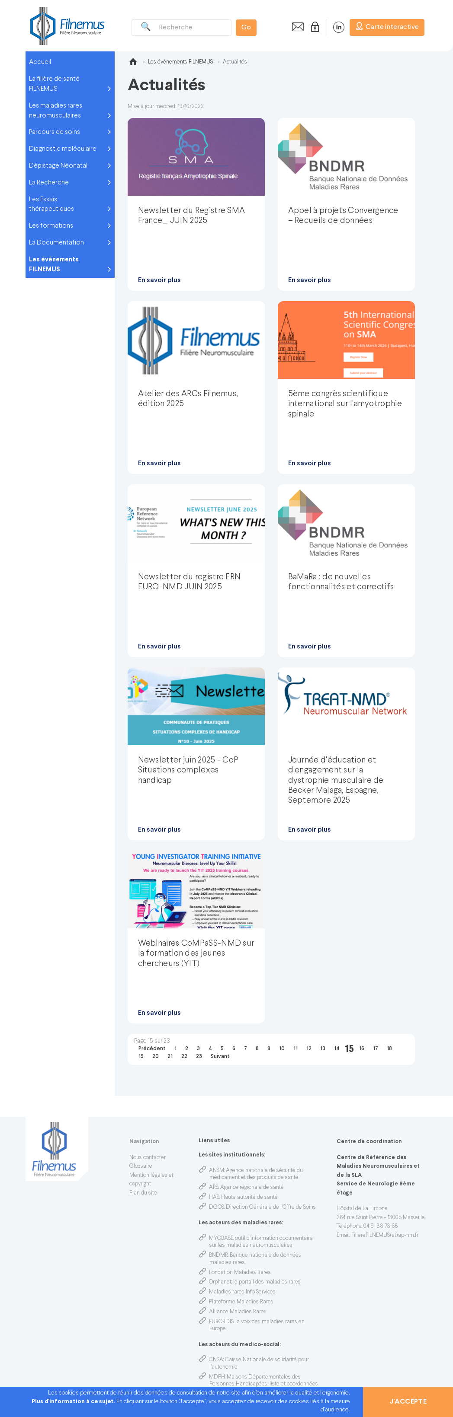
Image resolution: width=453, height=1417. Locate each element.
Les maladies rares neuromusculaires (55, 111)
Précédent (152, 1049)
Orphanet (220, 1282)
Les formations (51, 226)
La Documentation (56, 243)
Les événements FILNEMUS (54, 265)
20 (155, 1056)
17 (375, 1049)
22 (184, 1056)
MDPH (217, 1377)
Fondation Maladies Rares (240, 1272)
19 (141, 1056)
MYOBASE (221, 1238)
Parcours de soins (54, 132)
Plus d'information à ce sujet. (74, 1401)
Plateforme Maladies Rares (241, 1302)
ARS (213, 1187)
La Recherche (49, 183)
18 (389, 1049)
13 (322, 1049)
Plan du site (143, 1193)
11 (295, 1049)
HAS (214, 1197)
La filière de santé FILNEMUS (54, 84)
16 (361, 1049)
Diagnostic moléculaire (62, 149)
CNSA (216, 1360)
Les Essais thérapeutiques (51, 205)
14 (337, 1049)
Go (246, 27)
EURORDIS (221, 1322)
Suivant (220, 1056)
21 (170, 1056)
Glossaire (140, 1166)
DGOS (216, 1207)
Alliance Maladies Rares (238, 1312)
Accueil (40, 62)
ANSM (216, 1170)
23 (199, 1056)
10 (282, 1049)
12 (309, 1049)
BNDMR (218, 1255)
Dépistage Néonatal (58, 166)
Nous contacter (147, 1157)
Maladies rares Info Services (242, 1292)
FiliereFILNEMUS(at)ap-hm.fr (384, 1235)
